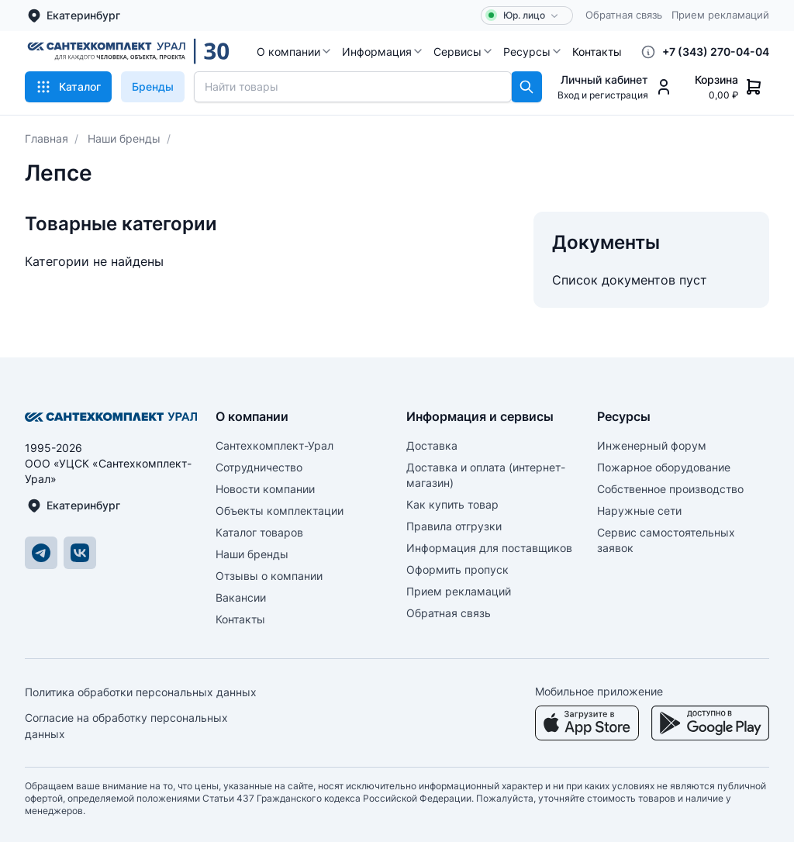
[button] (295, 51)
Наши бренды (124, 138)
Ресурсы (533, 51)
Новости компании (265, 488)
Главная (46, 138)
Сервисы (463, 51)
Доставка (431, 445)
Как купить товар (452, 504)
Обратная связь (623, 15)
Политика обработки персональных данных (141, 692)
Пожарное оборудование (663, 467)
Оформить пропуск (457, 569)
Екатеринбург (73, 15)
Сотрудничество (259, 467)
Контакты (597, 51)
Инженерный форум (651, 445)
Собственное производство (670, 488)
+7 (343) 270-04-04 (715, 51)
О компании (295, 51)
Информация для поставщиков (489, 547)
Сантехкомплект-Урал (274, 445)
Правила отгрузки (454, 526)
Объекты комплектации (279, 510)
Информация (383, 51)
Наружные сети (639, 510)
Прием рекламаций (720, 15)
